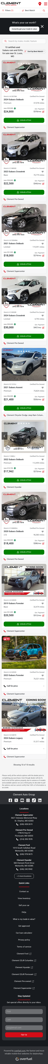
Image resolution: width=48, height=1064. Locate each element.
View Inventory (24, 898)
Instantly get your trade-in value (24, 29)
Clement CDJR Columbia (24, 960)
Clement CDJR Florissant (24, 974)
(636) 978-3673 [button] (24, 854)
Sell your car (24, 905)
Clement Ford (24, 953)
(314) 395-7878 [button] (24, 839)
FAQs (24, 912)
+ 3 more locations (24, 876)
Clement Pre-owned (24, 981)
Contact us (24, 891)
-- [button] (43, 686)
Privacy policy (24, 940)
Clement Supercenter (24, 988)
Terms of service (24, 947)
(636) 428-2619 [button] (24, 824)
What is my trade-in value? (24, 919)
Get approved (24, 926)
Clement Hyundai (24, 967)
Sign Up (24, 1035)
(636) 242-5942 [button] (24, 869)
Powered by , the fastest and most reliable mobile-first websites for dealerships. (24, 1054)
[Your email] (24, 1027)
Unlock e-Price (24, 120)
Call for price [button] (11, 686)
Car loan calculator (24, 933)
